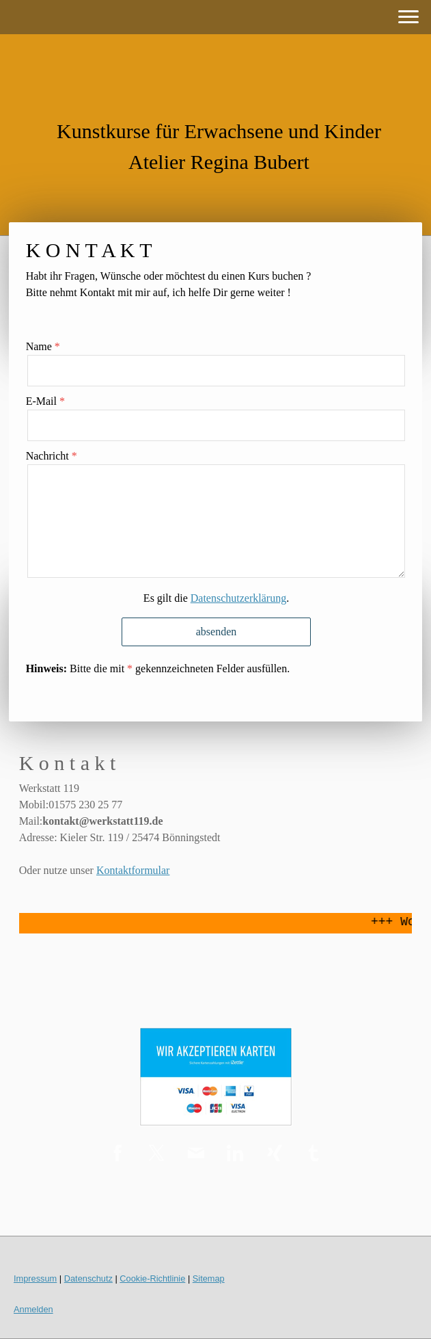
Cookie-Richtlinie (152, 1278)
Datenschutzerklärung (238, 598)
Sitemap (209, 1278)
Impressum (35, 1278)
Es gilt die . (216, 598)
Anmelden (33, 1309)
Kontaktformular (133, 870)
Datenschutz (88, 1278)
